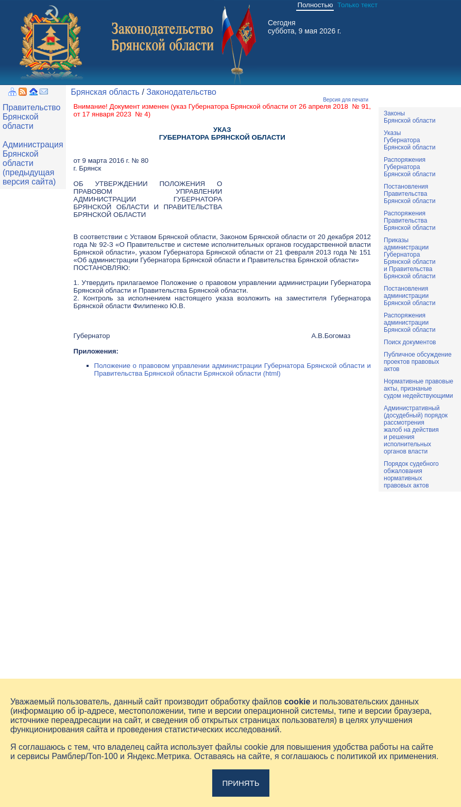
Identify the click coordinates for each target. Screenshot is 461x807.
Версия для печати (345, 100)
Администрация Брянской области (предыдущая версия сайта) (33, 163)
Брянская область (105, 92)
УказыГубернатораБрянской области (410, 140)
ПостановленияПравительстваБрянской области (410, 194)
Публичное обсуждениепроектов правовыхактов (418, 362)
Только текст (357, 5)
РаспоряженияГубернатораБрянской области (410, 167)
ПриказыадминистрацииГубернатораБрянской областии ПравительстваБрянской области (410, 258)
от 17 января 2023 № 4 (111, 114)
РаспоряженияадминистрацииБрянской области (410, 322)
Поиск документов (410, 342)
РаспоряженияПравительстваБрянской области (410, 220)
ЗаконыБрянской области (410, 117)
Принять (240, 783)
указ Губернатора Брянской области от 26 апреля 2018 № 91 (271, 106)
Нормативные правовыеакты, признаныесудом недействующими (418, 388)
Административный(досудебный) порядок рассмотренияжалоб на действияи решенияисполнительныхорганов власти (416, 430)
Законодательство (181, 92)
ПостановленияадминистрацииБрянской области (410, 296)
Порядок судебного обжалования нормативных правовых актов (411, 474)
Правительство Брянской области (31, 116)
